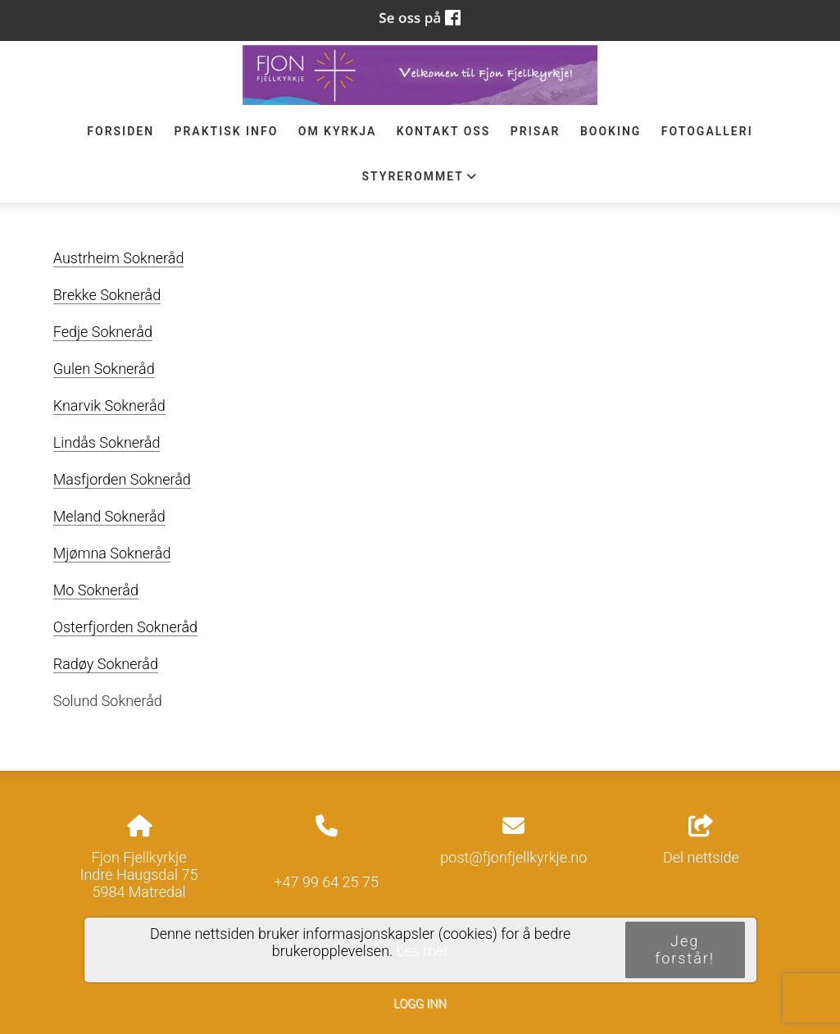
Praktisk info (226, 131)
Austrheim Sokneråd (118, 257)
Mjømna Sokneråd (112, 553)
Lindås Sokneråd (107, 442)
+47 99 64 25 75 (326, 882)
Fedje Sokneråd (102, 331)
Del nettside (701, 840)
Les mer (423, 950)
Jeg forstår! (685, 949)
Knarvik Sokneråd (109, 405)
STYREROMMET (420, 180)
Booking (611, 131)
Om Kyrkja (337, 131)
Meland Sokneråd (109, 516)
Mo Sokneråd (95, 590)
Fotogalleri (707, 131)
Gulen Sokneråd (104, 368)
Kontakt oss (444, 131)
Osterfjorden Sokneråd (125, 626)
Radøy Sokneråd (105, 663)
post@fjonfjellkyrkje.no (513, 857)
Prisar (536, 131)
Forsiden (120, 131)
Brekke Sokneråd (107, 294)
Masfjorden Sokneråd (122, 479)
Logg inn (419, 1004)
